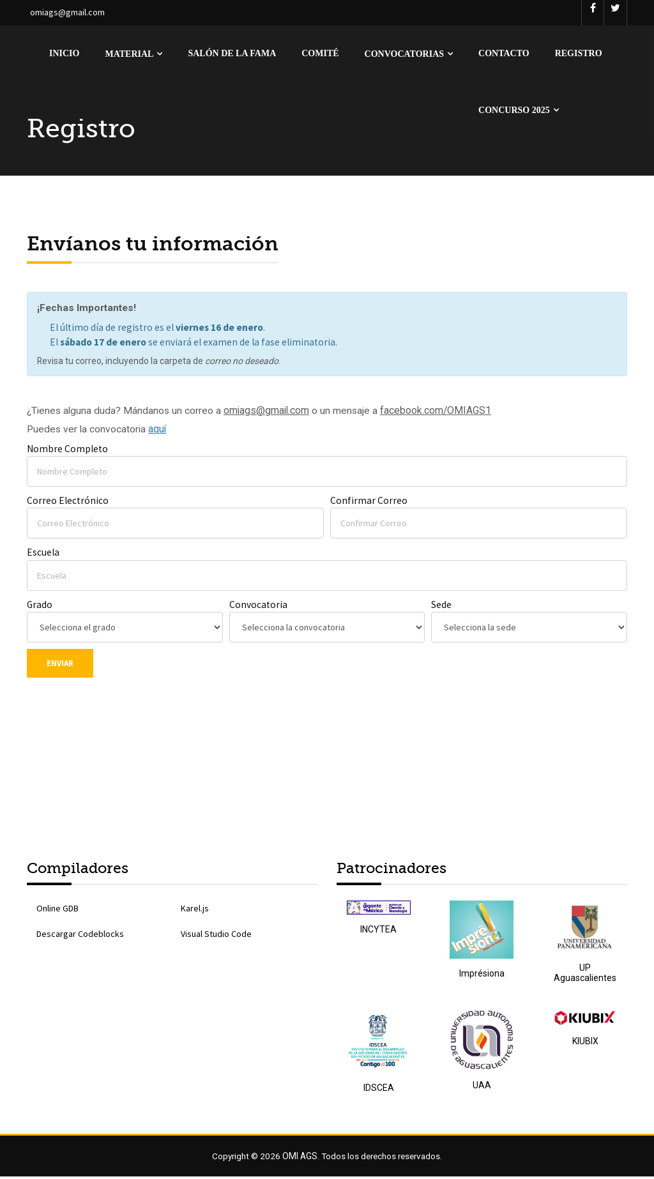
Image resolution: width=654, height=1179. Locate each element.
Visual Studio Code (216, 936)
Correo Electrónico (68, 502)
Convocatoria (258, 606)
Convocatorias (404, 54)
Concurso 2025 (514, 110)
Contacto (503, 53)
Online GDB (57, 911)
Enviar (60, 665)
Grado (40, 606)
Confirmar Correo (368, 502)
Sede (441, 606)
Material (129, 54)
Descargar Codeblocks (80, 936)
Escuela (43, 554)
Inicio (64, 53)
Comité (319, 53)
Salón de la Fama (232, 53)
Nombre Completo (68, 450)
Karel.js (195, 911)
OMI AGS (298, 1158)
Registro (578, 53)
